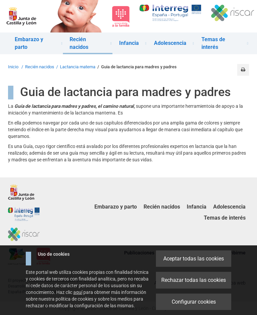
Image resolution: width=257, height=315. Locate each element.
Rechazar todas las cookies (193, 280)
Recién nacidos (39, 66)
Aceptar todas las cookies (193, 258)
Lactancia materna (77, 66)
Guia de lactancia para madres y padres (139, 66)
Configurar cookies (194, 302)
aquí (77, 292)
